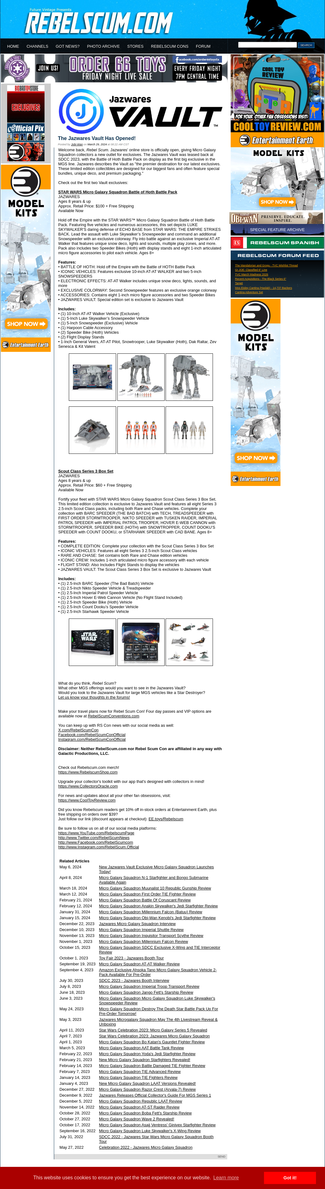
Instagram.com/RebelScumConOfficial (92, 739)
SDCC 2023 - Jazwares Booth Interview (134, 980)
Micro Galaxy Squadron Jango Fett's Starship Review (146, 992)
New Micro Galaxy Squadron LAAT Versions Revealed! (147, 1083)
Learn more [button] (226, 1177)
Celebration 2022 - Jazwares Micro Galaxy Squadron (145, 1147)
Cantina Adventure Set (249, 292)
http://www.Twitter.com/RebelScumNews (94, 837)
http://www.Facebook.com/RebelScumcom (95, 842)
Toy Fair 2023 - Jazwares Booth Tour (131, 958)
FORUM (203, 46)
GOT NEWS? (68, 46)
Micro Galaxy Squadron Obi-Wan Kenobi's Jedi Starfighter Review (157, 917)
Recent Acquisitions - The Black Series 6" (260, 278)
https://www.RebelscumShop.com (88, 772)
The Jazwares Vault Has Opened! (97, 138)
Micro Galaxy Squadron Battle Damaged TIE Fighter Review (152, 1065)
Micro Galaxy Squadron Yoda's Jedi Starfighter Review (147, 1053)
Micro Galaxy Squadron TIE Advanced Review (140, 1071)
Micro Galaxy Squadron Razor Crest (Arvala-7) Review (147, 1089)
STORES (135, 46)
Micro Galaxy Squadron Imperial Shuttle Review (141, 929)
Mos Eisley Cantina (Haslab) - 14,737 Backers (263, 287)
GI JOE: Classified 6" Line (251, 269)
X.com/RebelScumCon (78, 730)
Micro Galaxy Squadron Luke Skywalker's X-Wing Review (150, 1130)
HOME (13, 46)
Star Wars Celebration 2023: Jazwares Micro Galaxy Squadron (154, 1036)
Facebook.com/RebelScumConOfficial (91, 734)
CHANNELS (37, 46)
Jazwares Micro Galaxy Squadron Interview (137, 923)
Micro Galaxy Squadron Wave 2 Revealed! (136, 1119)
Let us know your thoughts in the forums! (94, 697)
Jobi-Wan (77, 144)
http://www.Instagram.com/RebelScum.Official (98, 847)
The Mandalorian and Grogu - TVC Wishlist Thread (266, 265)
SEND (221, 1156)
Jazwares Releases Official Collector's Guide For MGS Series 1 (155, 1095)
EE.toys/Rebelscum (165, 819)
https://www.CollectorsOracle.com (88, 786)
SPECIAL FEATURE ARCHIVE (277, 229)
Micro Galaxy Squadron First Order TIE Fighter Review (147, 894)
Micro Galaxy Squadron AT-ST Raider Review (139, 1107)
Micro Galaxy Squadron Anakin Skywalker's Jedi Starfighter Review (158, 906)
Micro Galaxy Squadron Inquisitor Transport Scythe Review (151, 935)
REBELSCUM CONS (169, 46)
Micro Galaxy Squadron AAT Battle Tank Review (141, 1048)
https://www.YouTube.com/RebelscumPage (96, 833)
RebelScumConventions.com (113, 716)
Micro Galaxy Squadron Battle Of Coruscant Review (145, 900)
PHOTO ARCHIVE (103, 46)
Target (239, 283)
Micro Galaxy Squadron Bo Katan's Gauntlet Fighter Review (152, 1042)
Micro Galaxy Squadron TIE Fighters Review (138, 1077)
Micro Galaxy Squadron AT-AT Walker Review (139, 964)
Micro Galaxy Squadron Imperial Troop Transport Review (149, 986)
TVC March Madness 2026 (251, 274)
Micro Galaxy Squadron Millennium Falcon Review (143, 941)
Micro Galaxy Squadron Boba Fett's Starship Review (145, 1113)
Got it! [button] (290, 1177)
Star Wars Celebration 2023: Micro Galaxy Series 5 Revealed (153, 1030)
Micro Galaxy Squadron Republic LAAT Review (140, 1101)
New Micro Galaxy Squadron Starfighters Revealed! (144, 1059)
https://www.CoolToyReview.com (86, 800)
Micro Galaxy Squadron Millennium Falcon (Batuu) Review (150, 912)
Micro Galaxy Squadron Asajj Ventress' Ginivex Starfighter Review (157, 1125)
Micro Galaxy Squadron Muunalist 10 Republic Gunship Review (155, 888)
